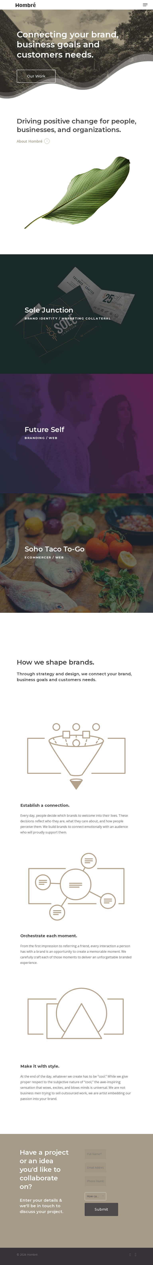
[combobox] (95, 1196)
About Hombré (29, 141)
